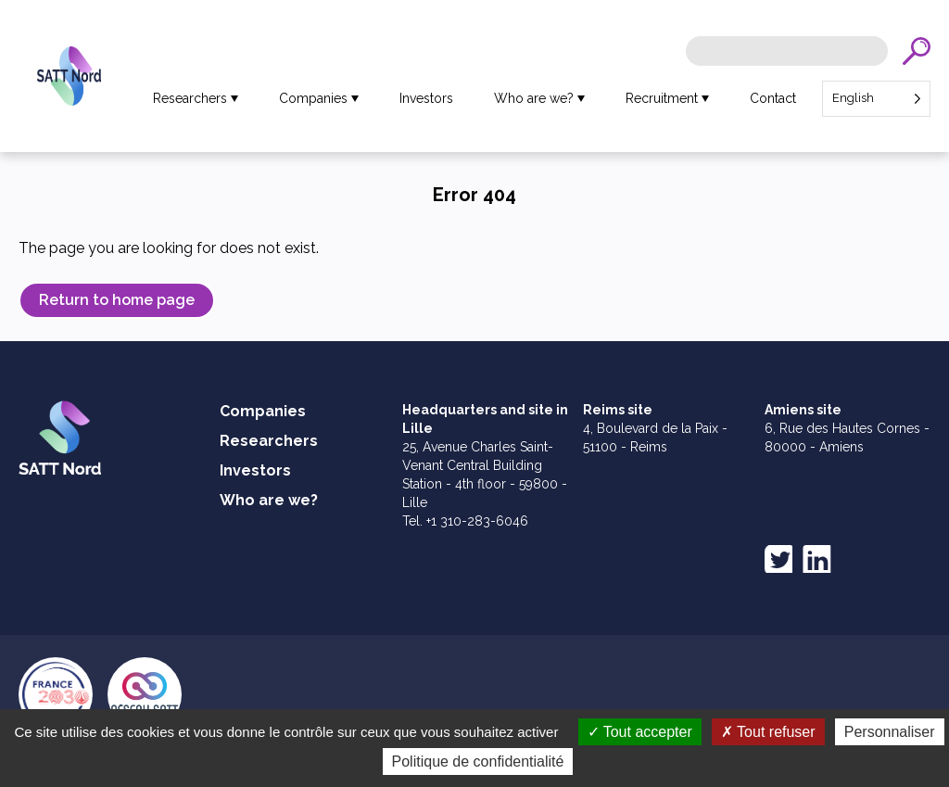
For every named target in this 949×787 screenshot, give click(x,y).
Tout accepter (640, 761)
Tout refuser (768, 761)
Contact (773, 98)
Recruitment (662, 98)
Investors (426, 98)
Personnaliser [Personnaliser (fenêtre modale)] (889, 761)
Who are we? (534, 98)
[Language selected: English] (876, 99)
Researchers (190, 98)
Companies (313, 98)
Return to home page (117, 300)
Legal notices (556, 722)
